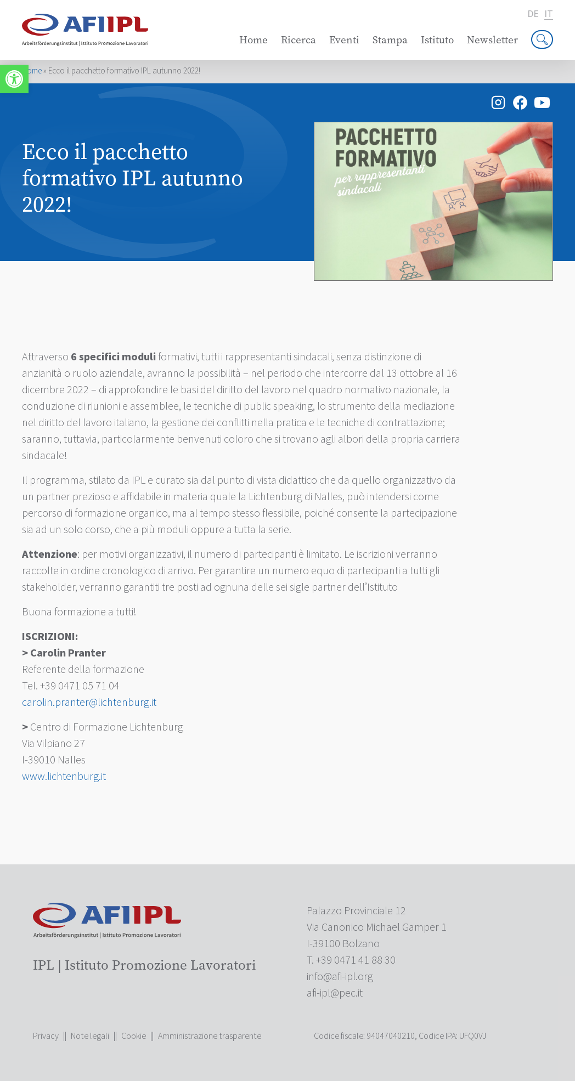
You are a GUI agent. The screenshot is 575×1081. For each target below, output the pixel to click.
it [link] (548, 14)
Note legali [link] (90, 1036)
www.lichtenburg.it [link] (64, 776)
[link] (14, 79)
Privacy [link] (46, 1036)
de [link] (533, 14)
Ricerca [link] (298, 40)
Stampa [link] (390, 40)
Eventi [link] (344, 40)
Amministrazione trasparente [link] (209, 1036)
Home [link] (253, 40)
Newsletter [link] (492, 40)
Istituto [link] (437, 40)
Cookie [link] (133, 1036)
